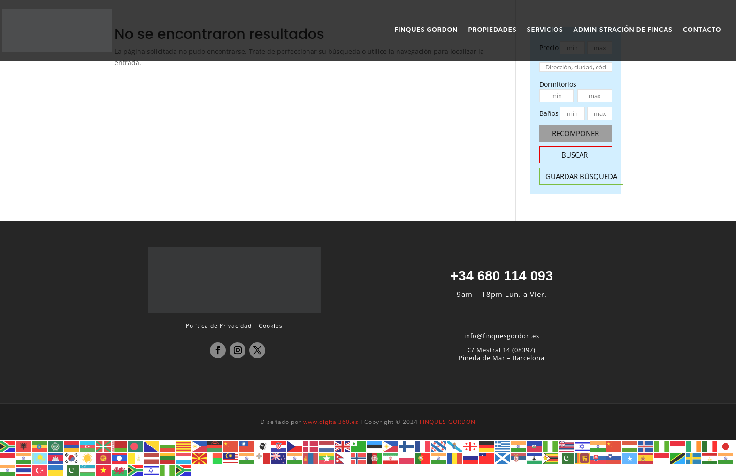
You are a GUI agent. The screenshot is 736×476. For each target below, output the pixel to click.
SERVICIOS (545, 31)
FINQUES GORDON (426, 31)
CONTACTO (702, 31)
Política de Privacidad (219, 326)
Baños (549, 113)
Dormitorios (557, 84)
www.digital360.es (331, 422)
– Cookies (268, 326)
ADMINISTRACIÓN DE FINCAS (622, 31)
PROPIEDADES (492, 31)
